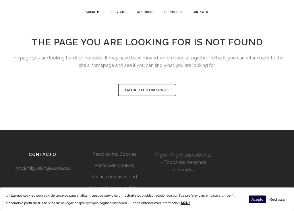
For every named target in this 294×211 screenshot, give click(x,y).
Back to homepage (147, 90)
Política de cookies (114, 165)
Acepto (257, 199)
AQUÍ (185, 203)
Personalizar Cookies (114, 154)
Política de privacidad (114, 176)
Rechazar (277, 199)
